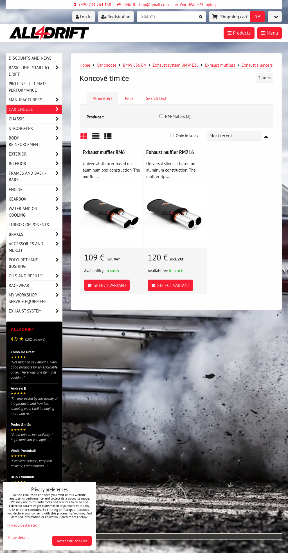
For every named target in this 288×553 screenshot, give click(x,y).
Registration (115, 16)
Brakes (35, 234)
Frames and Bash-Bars (35, 176)
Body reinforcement (35, 141)
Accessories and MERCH (35, 247)
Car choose (35, 109)
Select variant (107, 285)
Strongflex (35, 128)
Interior (35, 163)
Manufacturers (35, 99)
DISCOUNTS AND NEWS (30, 58)
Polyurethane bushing (35, 263)
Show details (18, 537)
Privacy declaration (23, 525)
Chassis (35, 118)
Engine (35, 189)
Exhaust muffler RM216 (170, 152)
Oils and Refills (35, 275)
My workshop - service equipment (35, 298)
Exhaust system (35, 311)
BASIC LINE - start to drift (35, 71)
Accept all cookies (72, 540)
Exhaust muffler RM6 (104, 152)
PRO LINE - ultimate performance (28, 87)
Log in (84, 16)
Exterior (35, 154)
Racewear (35, 285)
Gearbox (35, 199)
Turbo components (29, 224)
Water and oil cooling (35, 212)
